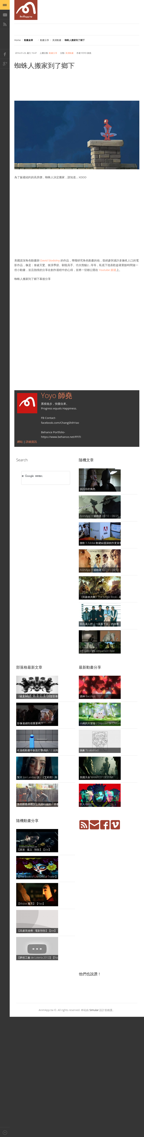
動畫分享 (44, 40)
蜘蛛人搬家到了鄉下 (44, 65)
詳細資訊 (31, 441)
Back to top (5, 1132)
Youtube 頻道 (107, 270)
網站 (20, 441)
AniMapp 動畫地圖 (25, 10)
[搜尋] (41, 476)
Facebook (5, 54)
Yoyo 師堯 (56, 395)
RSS (5, 24)
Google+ (5, 63)
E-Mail (5, 14)
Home (17, 40)
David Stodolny (50, 260)
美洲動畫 (56, 40)
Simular (94, 1010)
